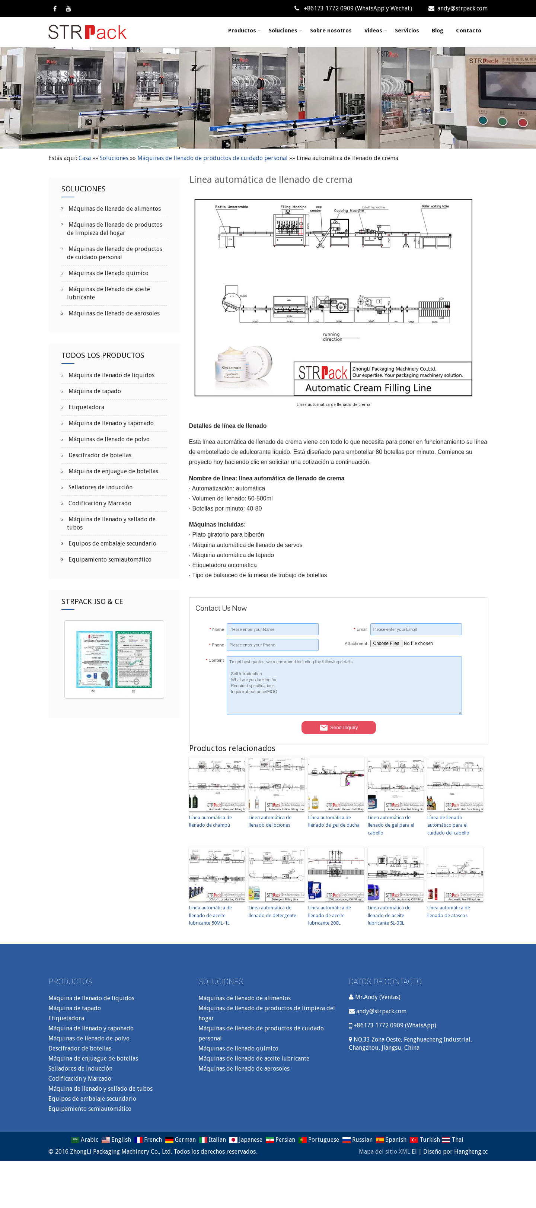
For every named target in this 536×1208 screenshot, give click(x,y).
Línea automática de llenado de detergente (272, 911)
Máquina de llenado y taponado (110, 423)
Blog (437, 30)
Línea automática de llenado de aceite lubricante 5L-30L (389, 915)
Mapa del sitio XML (384, 1151)
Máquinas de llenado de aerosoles (113, 313)
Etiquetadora (85, 407)
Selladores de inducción (100, 487)
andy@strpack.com (458, 8)
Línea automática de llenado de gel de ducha (334, 821)
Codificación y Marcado (99, 503)
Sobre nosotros (331, 30)
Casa (85, 158)
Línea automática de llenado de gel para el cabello (391, 825)
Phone (216, 645)
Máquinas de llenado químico (108, 273)
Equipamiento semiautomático (109, 559)
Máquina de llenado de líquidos (110, 375)
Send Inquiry (338, 727)
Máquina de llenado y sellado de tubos (100, 1088)
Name (217, 629)
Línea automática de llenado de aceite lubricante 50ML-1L (210, 915)
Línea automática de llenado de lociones (270, 821)
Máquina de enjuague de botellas (112, 471)
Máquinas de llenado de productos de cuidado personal (212, 158)
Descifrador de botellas (99, 455)
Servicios (407, 30)
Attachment (356, 643)
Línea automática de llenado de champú (210, 821)
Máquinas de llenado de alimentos (114, 208)
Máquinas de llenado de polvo (108, 439)
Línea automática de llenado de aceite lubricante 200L (329, 915)
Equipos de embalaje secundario (111, 543)
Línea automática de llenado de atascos (448, 911)
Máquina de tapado (94, 391)
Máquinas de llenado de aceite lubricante (253, 1058)
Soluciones (285, 30)
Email (360, 629)
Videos (375, 30)
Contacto (468, 30)
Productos (244, 30)
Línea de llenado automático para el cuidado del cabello (448, 825)
